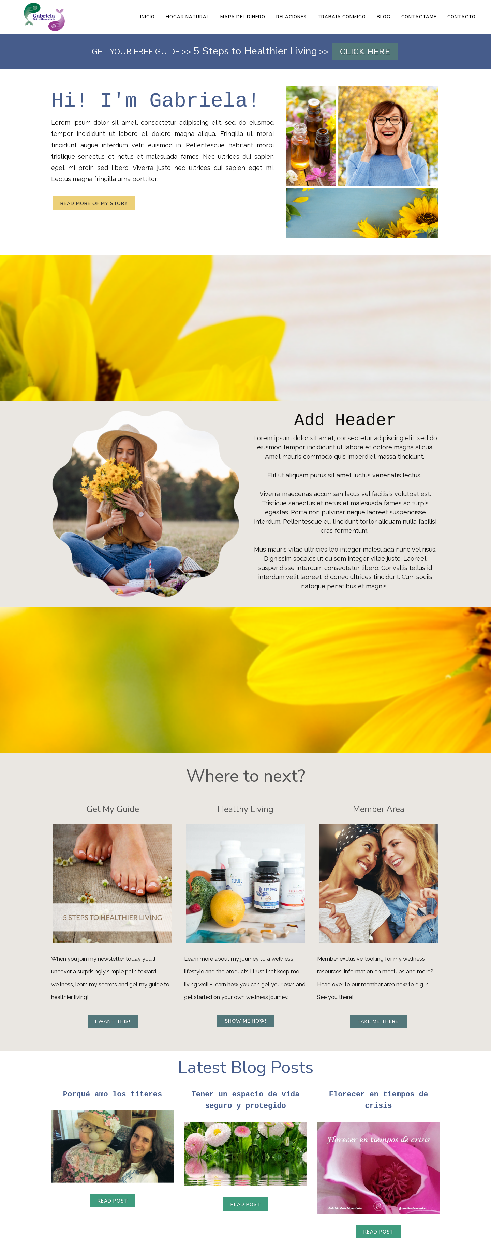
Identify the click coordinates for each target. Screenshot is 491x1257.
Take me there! (378, 1021)
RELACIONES (291, 17)
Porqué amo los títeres (112, 1094)
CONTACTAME (418, 17)
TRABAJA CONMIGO (341, 17)
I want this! (112, 1021)
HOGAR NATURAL (187, 17)
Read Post (113, 1201)
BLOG (383, 17)
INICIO (147, 17)
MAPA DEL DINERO (242, 17)
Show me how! (246, 1021)
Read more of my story (94, 203)
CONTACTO (461, 17)
